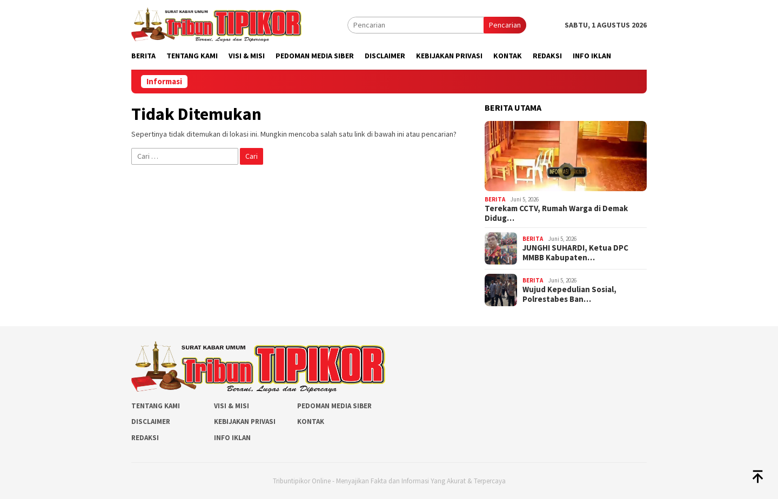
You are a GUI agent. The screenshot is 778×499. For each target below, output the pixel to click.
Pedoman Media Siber (334, 405)
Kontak (310, 421)
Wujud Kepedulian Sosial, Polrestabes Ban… (569, 294)
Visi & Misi (231, 405)
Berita (495, 199)
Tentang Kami (155, 405)
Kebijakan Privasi (245, 421)
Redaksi (145, 437)
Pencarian (505, 25)
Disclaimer (150, 421)
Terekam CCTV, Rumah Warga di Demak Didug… (556, 213)
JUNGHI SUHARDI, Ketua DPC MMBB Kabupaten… (575, 252)
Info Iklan (232, 437)
